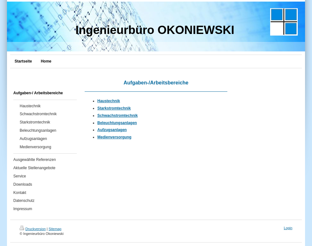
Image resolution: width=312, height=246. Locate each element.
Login (288, 228)
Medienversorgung (114, 137)
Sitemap (55, 229)
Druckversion (33, 229)
